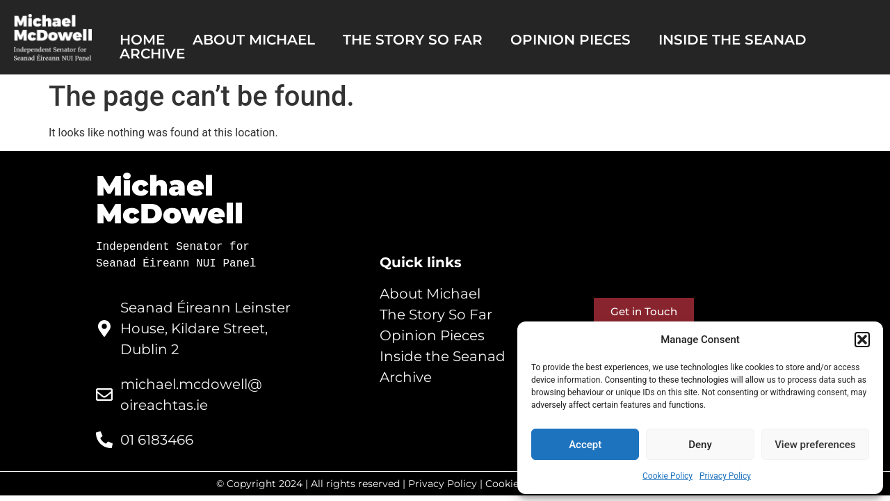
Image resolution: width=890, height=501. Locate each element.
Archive (152, 54)
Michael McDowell (169, 199)
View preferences (815, 444)
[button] (862, 340)
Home (142, 40)
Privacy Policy (725, 476)
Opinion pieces (570, 40)
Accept (585, 444)
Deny (700, 444)
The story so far (413, 40)
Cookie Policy (667, 476)
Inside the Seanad (732, 40)
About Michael (254, 40)
